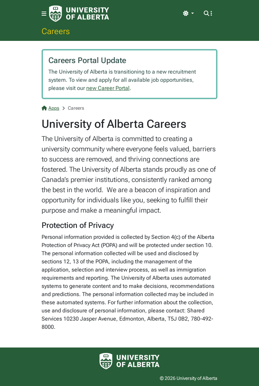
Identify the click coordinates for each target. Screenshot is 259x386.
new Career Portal (108, 88)
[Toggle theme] (188, 13)
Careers (56, 31)
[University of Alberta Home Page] (79, 13)
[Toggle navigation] (44, 14)
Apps (50, 108)
